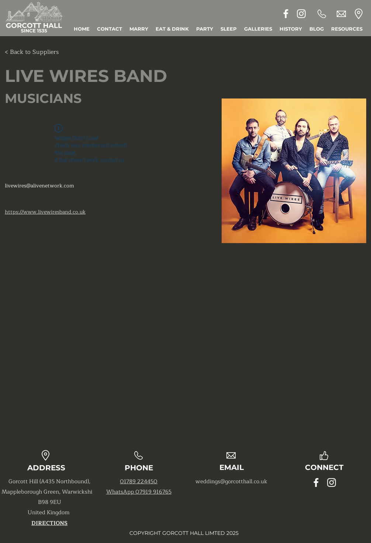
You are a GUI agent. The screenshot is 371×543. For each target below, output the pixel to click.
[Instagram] (301, 14)
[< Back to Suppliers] (32, 52)
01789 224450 (138, 481)
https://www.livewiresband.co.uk (45, 212)
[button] (346, 29)
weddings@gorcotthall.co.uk (231, 481)
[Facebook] (286, 14)
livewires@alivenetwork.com (39, 185)
